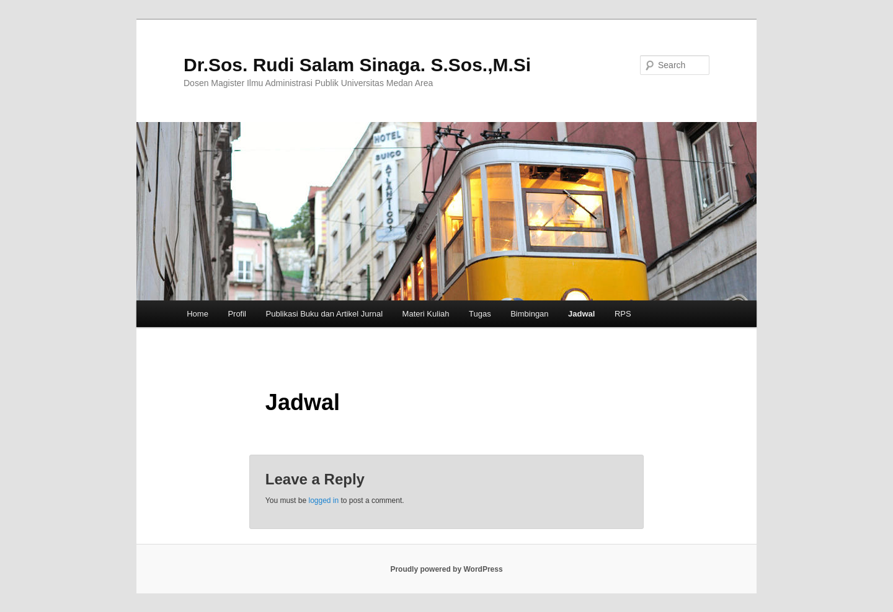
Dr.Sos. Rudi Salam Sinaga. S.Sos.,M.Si (357, 65)
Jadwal (581, 313)
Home (197, 313)
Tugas (480, 313)
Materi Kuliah (426, 313)
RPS (623, 313)
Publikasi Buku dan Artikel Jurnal (324, 313)
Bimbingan (529, 313)
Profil (237, 313)
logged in (323, 500)
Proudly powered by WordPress (446, 569)
